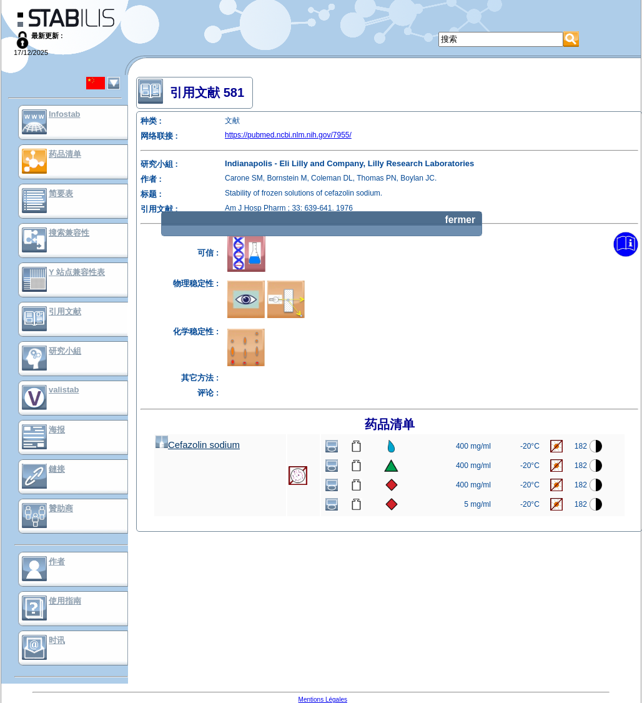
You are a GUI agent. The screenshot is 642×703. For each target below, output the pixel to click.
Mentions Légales (323, 699)
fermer (460, 219)
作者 (57, 561)
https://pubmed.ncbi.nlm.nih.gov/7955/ (288, 135)
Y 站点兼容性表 (77, 272)
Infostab (65, 114)
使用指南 (65, 601)
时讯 (57, 640)
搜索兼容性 (69, 232)
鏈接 (57, 469)
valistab (64, 389)
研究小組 (65, 351)
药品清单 (65, 154)
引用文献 (65, 311)
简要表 (61, 193)
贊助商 (61, 508)
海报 (57, 429)
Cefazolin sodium (198, 444)
